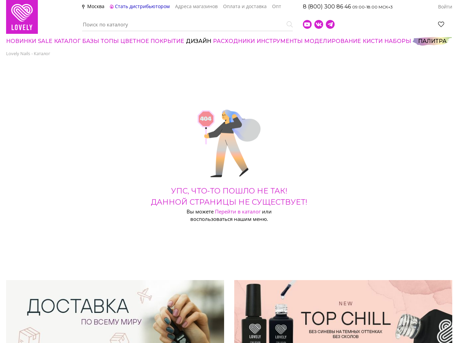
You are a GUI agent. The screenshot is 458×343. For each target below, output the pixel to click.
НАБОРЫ (397, 41)
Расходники (234, 41)
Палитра (432, 41)
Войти (445, 6)
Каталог (67, 41)
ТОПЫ (110, 41)
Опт (276, 6)
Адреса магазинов (196, 6)
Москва (95, 6)
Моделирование (332, 41)
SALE (45, 41)
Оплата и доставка (245, 6)
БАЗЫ (90, 41)
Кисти (373, 41)
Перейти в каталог (238, 211)
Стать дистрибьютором (140, 6)
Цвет (152, 41)
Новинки (21, 41)
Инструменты (280, 41)
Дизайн (198, 41)
